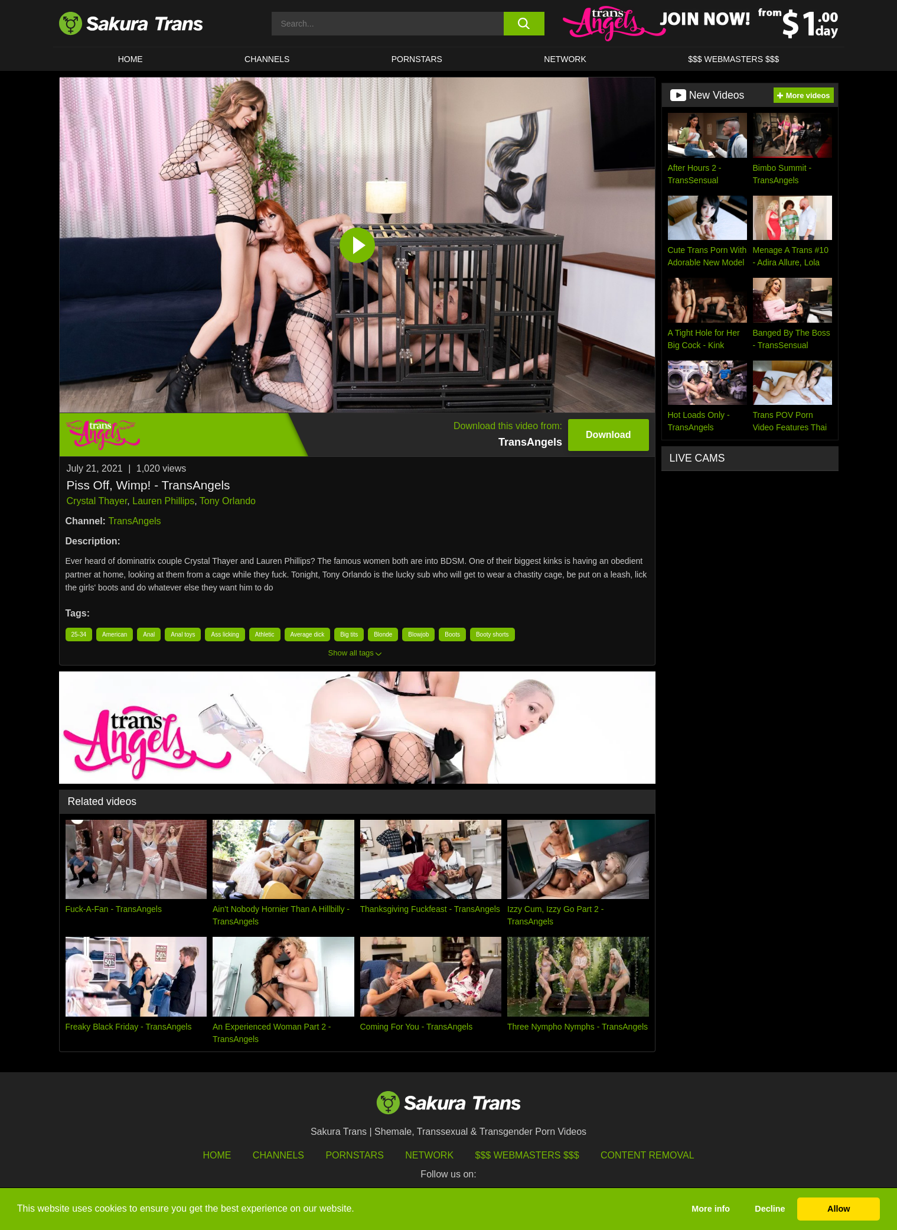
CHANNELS (266, 59)
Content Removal (647, 1155)
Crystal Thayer (97, 501)
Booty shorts (492, 634)
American (114, 634)
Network (565, 59)
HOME (130, 59)
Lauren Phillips (163, 501)
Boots (452, 634)
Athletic (265, 634)
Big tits (349, 634)
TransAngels (134, 521)
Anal (149, 634)
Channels (278, 1155)
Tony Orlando (228, 501)
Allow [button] (838, 1208)
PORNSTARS (417, 59)
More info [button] (710, 1208)
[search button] (524, 23)
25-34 (79, 634)
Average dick (308, 634)
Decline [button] (770, 1208)
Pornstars (354, 1155)
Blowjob (418, 634)
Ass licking (225, 634)
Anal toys (183, 634)
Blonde (383, 634)
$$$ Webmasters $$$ (527, 1155)
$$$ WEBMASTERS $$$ (733, 59)
